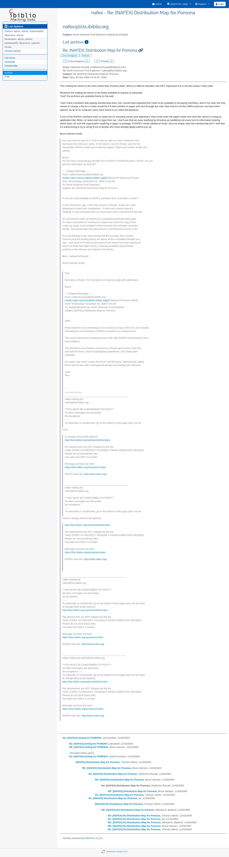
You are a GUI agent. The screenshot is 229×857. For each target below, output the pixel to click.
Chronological (69, 55)
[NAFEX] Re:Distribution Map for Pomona (119, 804)
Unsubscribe (11, 65)
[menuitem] (156, 4)
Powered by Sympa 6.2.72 (116, 852)
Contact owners (13, 51)
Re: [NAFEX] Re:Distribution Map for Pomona (134, 815)
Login (220, 4)
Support (200, 4)
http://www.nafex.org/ (95, 474)
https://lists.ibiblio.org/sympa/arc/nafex (85, 467)
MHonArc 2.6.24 (93, 838)
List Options (14, 26)
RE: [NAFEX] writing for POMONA (88, 747)
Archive (8, 72)
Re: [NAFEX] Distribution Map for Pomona (113, 774)
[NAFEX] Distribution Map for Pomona (98, 762)
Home (157, 4)
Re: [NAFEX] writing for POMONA (82, 737)
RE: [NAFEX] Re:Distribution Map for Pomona (127, 810)
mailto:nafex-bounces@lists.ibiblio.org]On (85, 178)
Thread (85, 55)
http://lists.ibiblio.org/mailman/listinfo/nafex (87, 440)
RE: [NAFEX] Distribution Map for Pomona (106, 768)
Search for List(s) (177, 4)
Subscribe (10, 61)
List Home (10, 58)
